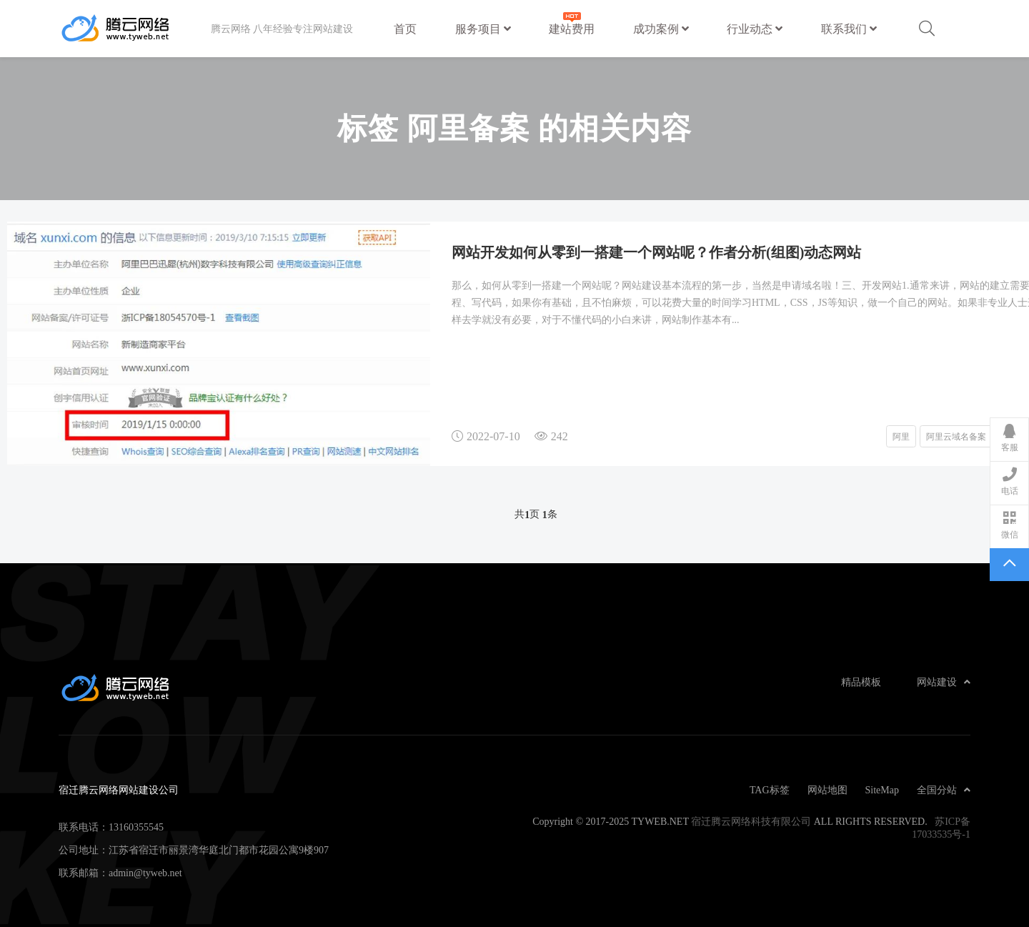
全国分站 (943, 790)
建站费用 (572, 22)
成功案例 (661, 28)
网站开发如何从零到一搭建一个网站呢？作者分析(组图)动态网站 (656, 251)
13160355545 (136, 827)
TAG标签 (770, 790)
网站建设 (943, 682)
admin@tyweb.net (145, 873)
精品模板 (861, 682)
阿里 (901, 436)
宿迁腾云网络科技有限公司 (751, 821)
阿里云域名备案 (956, 436)
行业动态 (754, 28)
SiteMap (882, 790)
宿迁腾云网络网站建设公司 (135, 28)
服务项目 (483, 28)
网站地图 (827, 790)
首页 (405, 28)
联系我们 (849, 28)
